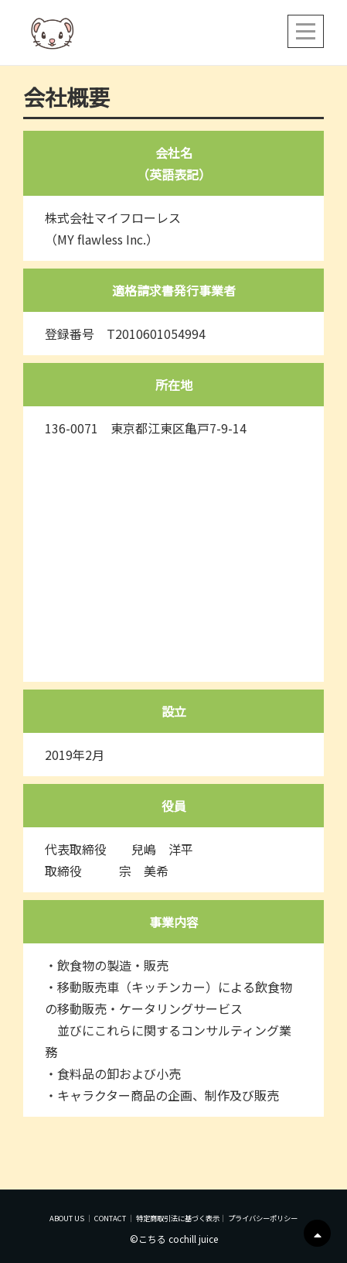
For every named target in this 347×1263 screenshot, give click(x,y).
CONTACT (110, 1218)
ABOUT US (66, 1218)
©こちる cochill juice (174, 1238)
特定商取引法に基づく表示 (177, 1218)
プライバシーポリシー (263, 1218)
